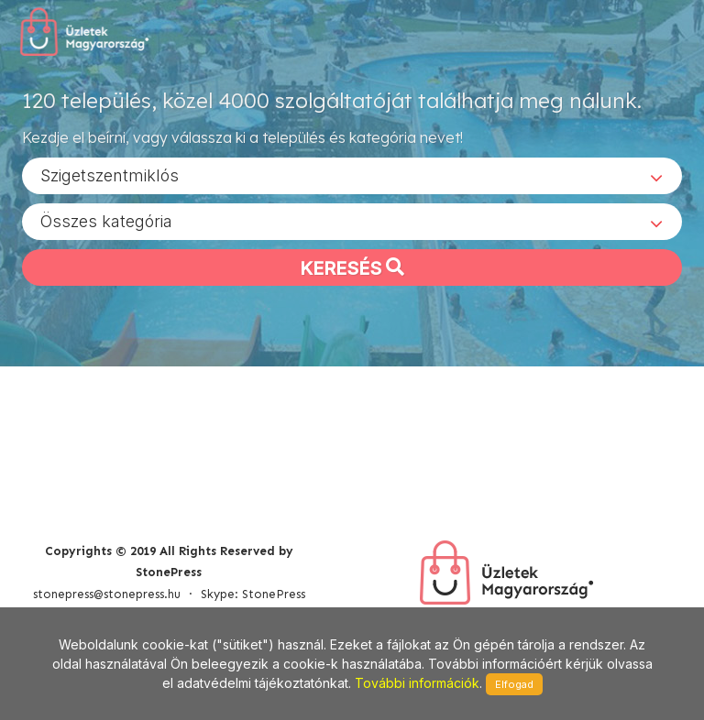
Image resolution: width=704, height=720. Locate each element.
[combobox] (352, 175)
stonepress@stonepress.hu (107, 594)
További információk (417, 683)
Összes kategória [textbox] (106, 220)
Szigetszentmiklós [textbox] (109, 174)
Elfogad (514, 684)
